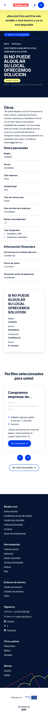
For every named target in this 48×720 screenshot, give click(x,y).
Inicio (6, 44)
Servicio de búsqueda (13, 562)
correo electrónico (23, 616)
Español (7, 670)
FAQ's (6, 596)
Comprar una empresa (13, 591)
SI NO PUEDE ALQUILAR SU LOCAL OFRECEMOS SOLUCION (20, 50)
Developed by (24, 708)
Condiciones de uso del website (18, 515)
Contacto (8, 529)
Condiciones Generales (14, 520)
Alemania (8, 655)
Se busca (16, 44)
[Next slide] (28, 458)
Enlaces (7, 567)
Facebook (11, 630)
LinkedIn (10, 621)
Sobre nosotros (11, 511)
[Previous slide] (20, 458)
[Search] (41, 5)
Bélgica (7, 650)
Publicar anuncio (11, 549)
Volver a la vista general (18, 35)
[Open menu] (5, 5)
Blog (6, 571)
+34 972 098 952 (21, 611)
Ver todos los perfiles (22, 467)
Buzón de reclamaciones (15, 533)
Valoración (8, 553)
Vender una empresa (13, 587)
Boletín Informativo (12, 558)
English (7, 675)
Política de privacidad (13, 524)
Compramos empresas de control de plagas (18, 394)
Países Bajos (9, 646)
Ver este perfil (18, 443)
